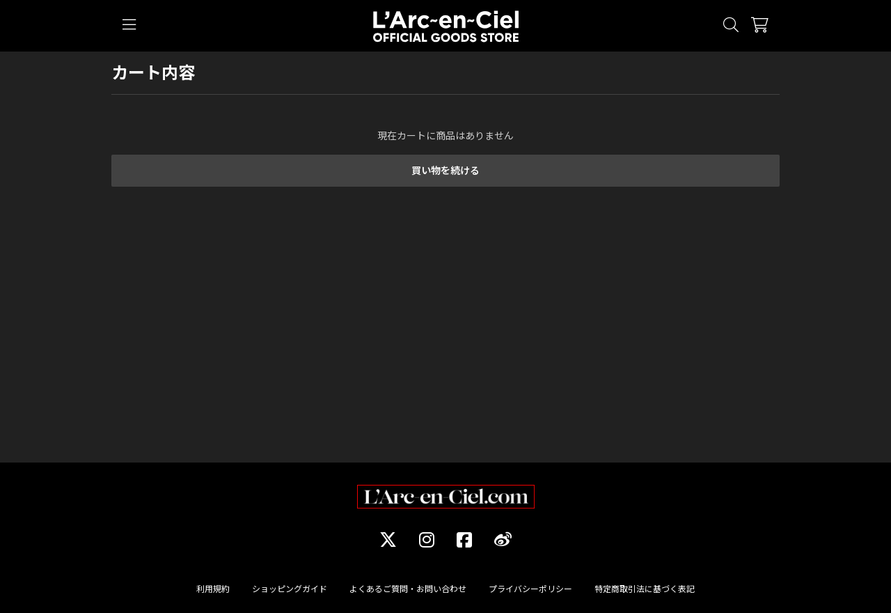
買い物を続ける (445, 170)
